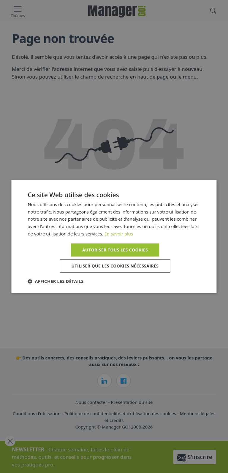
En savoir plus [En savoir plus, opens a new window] (118, 234)
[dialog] (114, 236)
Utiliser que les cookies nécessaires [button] (115, 266)
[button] (55, 281)
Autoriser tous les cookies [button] (115, 250)
